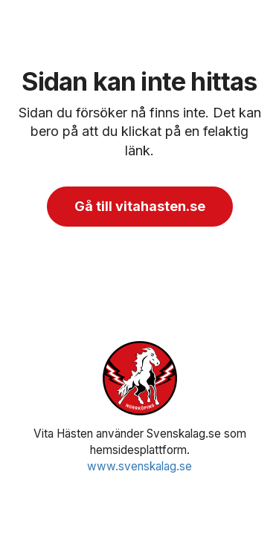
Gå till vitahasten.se (139, 206)
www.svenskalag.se (139, 466)
